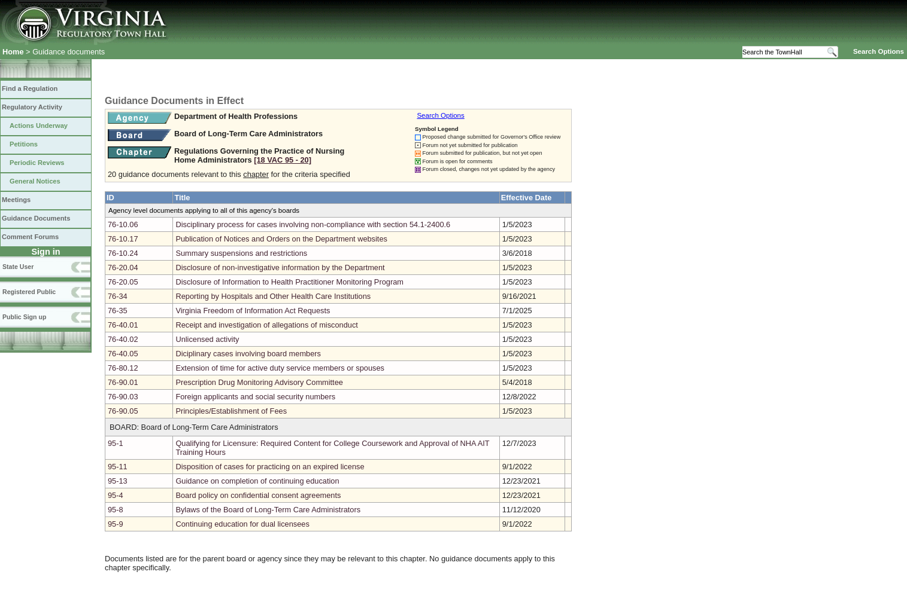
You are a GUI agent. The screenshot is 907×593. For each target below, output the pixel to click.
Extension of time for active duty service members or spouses (279, 367)
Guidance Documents (36, 218)
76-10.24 (123, 253)
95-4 (115, 495)
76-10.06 (123, 224)
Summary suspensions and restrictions (241, 253)
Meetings (16, 199)
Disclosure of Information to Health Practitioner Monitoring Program (289, 281)
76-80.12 (123, 367)
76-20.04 (123, 267)
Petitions (24, 144)
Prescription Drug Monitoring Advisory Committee (259, 382)
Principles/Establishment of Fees (231, 410)
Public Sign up (24, 316)
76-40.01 (123, 324)
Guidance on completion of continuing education (257, 480)
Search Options (878, 51)
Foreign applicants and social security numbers (255, 396)
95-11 (118, 466)
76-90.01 (123, 382)
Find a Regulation (29, 88)
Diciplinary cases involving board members (248, 353)
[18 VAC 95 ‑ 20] (282, 159)
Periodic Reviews (37, 162)
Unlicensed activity (207, 339)
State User (18, 266)
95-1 (115, 443)
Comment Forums (30, 236)
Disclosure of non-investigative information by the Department (279, 267)
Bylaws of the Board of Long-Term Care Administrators (267, 509)
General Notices (35, 181)
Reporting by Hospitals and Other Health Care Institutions (273, 296)
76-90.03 (123, 396)
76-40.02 (123, 339)
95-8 (115, 509)
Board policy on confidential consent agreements (258, 495)
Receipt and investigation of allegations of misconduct (266, 324)
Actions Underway (39, 125)
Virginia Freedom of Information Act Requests (252, 310)
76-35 (118, 310)
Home (13, 51)
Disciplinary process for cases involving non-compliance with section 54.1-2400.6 (312, 224)
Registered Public (29, 291)
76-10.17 (123, 238)
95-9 (115, 523)
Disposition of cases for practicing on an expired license (269, 466)
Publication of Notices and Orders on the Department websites (281, 238)
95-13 (118, 480)
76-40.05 (123, 353)
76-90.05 (123, 410)
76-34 (118, 296)
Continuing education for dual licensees (242, 523)
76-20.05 (123, 281)
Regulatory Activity (32, 107)
